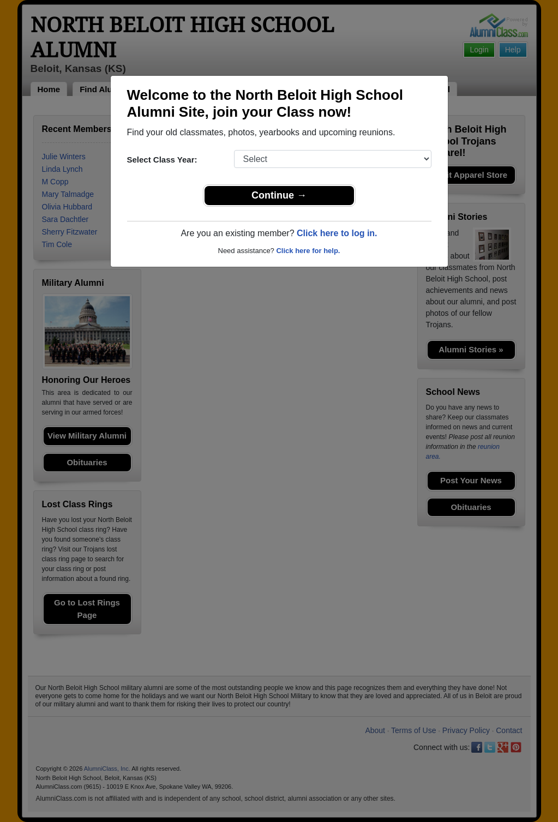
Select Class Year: (162, 159)
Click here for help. (308, 251)
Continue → (279, 195)
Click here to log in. (337, 233)
